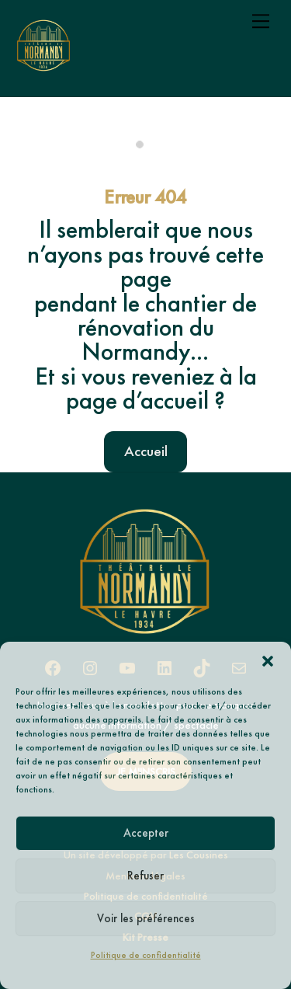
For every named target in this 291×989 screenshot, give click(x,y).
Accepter (145, 833)
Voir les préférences (146, 918)
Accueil (146, 451)
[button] (267, 661)
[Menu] (260, 21)
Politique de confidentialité (146, 955)
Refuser (145, 875)
